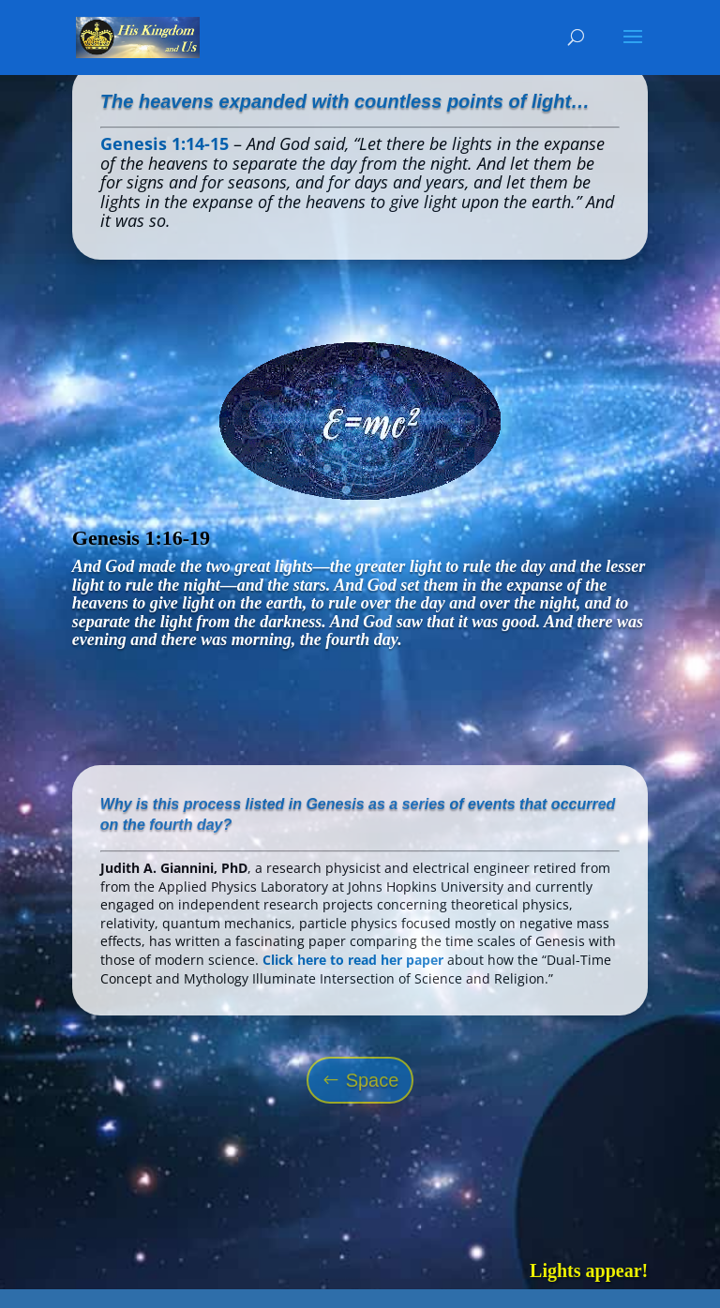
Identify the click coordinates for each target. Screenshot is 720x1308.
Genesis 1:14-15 (164, 143)
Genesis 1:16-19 (141, 537)
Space (372, 1080)
